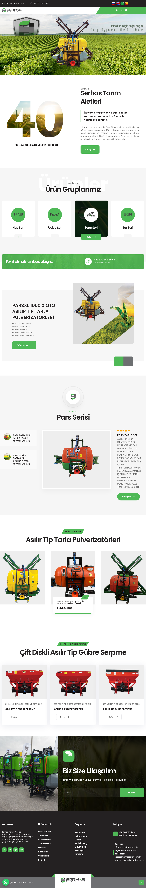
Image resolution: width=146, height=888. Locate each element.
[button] (11, 44)
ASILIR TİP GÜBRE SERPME (20, 709)
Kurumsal (80, 832)
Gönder (132, 792)
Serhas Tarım (20, 882)
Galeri (78, 839)
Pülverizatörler (44, 831)
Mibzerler (42, 847)
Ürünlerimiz (81, 836)
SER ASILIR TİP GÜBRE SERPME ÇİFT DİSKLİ (24, 704)
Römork (41, 860)
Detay (90, 149)
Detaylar (128, 496)
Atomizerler (43, 835)
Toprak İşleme (44, 843)
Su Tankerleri (43, 855)
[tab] (18, 438)
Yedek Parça (81, 843)
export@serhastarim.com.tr (128, 857)
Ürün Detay (24, 345)
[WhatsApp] (5, 882)
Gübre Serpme (44, 839)
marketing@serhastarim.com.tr (129, 860)
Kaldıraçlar (43, 851)
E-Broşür (79, 850)
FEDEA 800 (64, 608)
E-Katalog (80, 846)
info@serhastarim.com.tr (126, 847)
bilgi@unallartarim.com (125, 850)
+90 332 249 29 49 (104, 259)
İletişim (79, 853)
